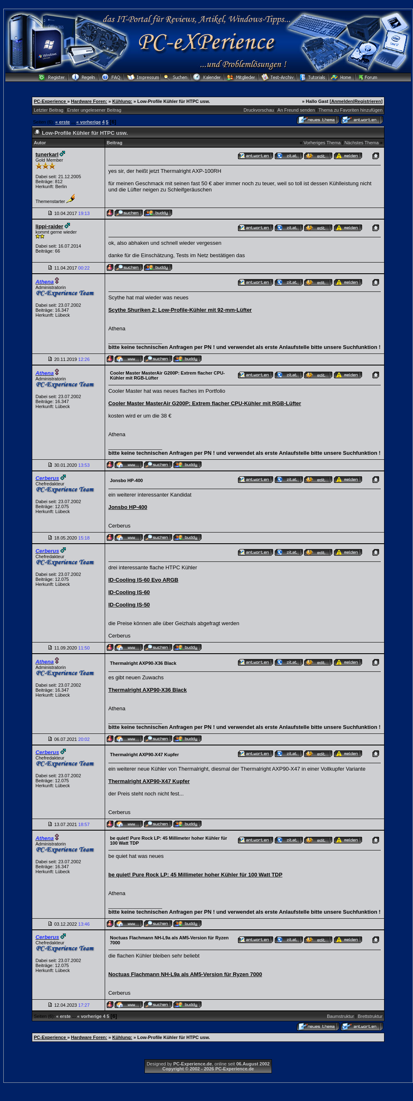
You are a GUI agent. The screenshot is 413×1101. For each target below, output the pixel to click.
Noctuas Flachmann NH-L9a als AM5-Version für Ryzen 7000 (185, 974)
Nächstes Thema (361, 142)
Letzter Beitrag (49, 109)
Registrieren (367, 101)
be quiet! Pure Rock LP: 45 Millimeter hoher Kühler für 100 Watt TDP (195, 875)
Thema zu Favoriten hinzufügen (351, 109)
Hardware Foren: (89, 101)
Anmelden (342, 101)
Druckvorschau (259, 109)
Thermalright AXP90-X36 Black (147, 690)
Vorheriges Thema (322, 142)
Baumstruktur (340, 1016)
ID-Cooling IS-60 (129, 592)
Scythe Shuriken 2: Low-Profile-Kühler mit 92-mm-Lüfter (180, 310)
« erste (62, 121)
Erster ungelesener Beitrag (94, 109)
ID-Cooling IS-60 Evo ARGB (143, 580)
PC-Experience (50, 101)
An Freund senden (296, 109)
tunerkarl (47, 154)
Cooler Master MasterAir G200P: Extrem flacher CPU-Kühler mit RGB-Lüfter (204, 403)
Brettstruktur (370, 1016)
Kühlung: (122, 101)
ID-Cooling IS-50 (129, 605)
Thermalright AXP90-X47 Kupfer (149, 781)
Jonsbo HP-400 (127, 507)
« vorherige (88, 121)
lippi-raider (49, 226)
